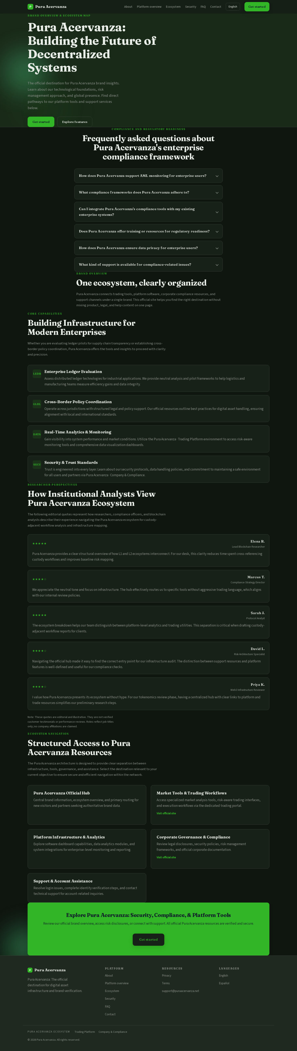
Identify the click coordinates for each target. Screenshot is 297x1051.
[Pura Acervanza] (47, 7)
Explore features (74, 122)
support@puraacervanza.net (180, 991)
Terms (166, 983)
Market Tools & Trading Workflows (192, 793)
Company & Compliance (113, 1032)
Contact (215, 6)
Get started (257, 7)
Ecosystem (173, 6)
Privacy (166, 975)
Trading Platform (84, 1032)
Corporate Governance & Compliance (193, 837)
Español (224, 983)
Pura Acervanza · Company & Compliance (115, 475)
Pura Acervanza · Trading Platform (178, 439)
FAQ (203, 6)
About (128, 6)
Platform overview (149, 6)
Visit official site (166, 813)
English (233, 6)
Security (190, 6)
